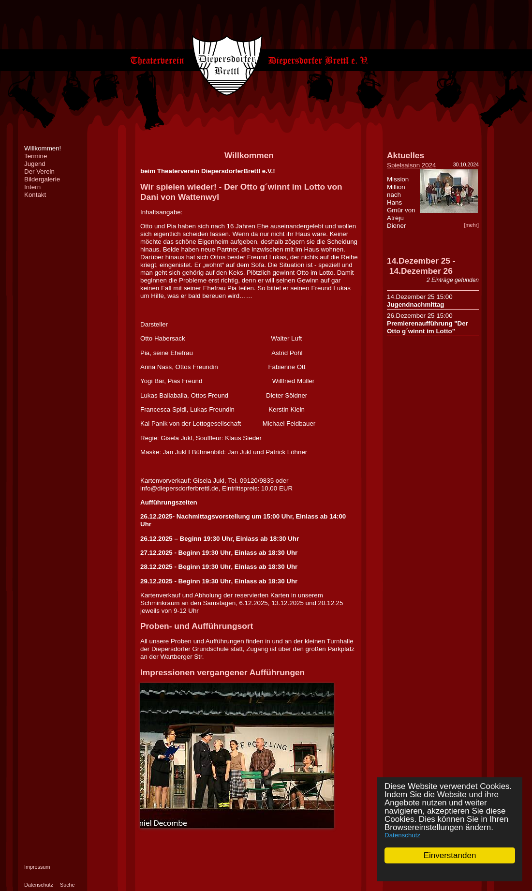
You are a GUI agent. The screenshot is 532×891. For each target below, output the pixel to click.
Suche (67, 885)
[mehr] (471, 225)
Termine (35, 156)
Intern (32, 187)
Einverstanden (450, 855)
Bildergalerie (42, 179)
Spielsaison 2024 (411, 165)
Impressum (37, 867)
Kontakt (35, 194)
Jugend (34, 163)
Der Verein (39, 171)
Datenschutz (402, 835)
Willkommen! (42, 148)
